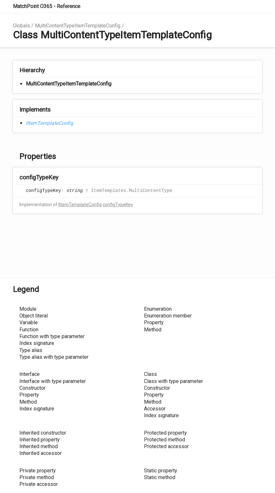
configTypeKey (118, 204)
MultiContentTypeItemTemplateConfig (77, 26)
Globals (21, 26)
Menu (255, 6)
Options (241, 6)
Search (228, 6)
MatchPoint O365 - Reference (46, 6)
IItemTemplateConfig (49, 123)
